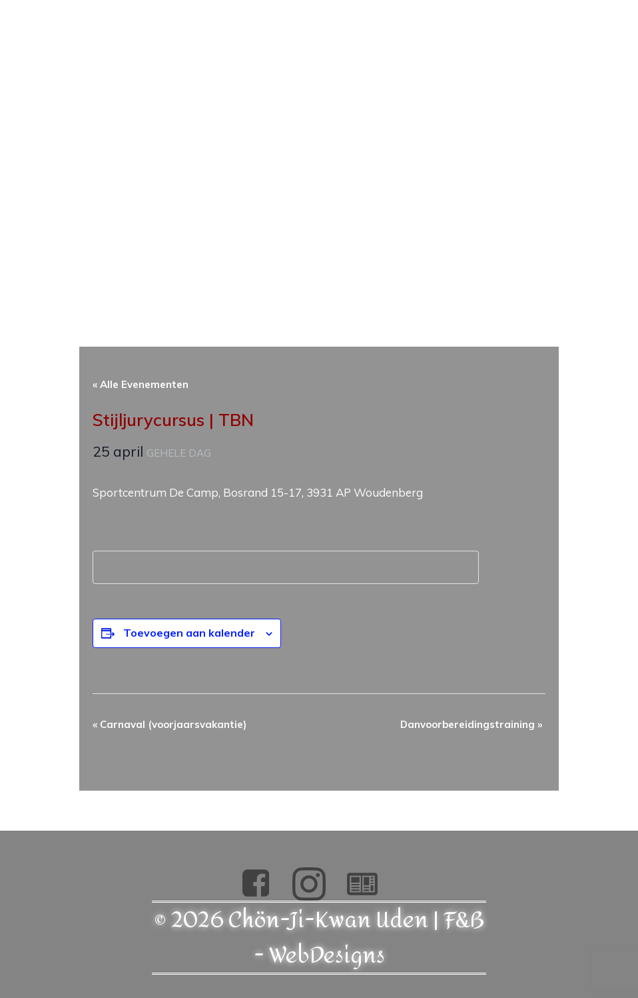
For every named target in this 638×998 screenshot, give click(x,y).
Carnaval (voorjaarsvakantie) (169, 724)
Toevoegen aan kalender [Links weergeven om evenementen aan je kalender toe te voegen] (189, 632)
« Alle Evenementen (140, 384)
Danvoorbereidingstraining (471, 724)
